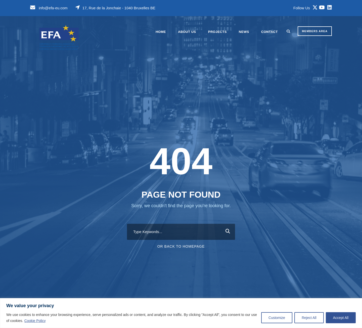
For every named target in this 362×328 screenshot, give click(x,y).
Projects (217, 32)
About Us (187, 32)
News (244, 32)
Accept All (340, 318)
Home (161, 32)
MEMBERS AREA (315, 31)
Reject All (309, 318)
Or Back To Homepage (181, 246)
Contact (269, 32)
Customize (276, 318)
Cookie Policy (35, 321)
